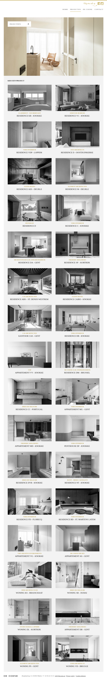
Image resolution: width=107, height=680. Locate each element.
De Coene (87, 9)
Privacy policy (70, 676)
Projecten (75, 9)
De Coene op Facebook (99, 3)
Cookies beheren (81, 676)
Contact (99, 9)
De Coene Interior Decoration (21, 9)
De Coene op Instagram (102, 3)
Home (65, 9)
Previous (6, 46)
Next (100, 46)
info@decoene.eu (60, 676)
